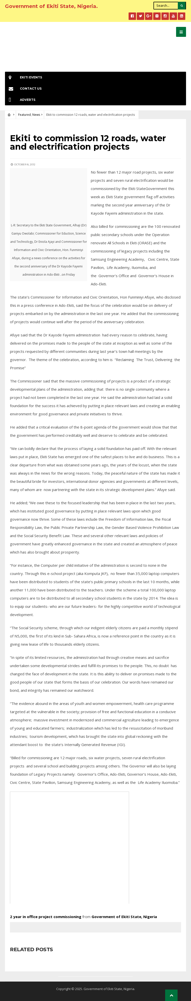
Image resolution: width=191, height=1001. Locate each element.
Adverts (20, 99)
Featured (24, 115)
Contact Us (23, 88)
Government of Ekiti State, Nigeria (124, 916)
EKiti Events (23, 77)
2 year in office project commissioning (46, 916)
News (36, 115)
